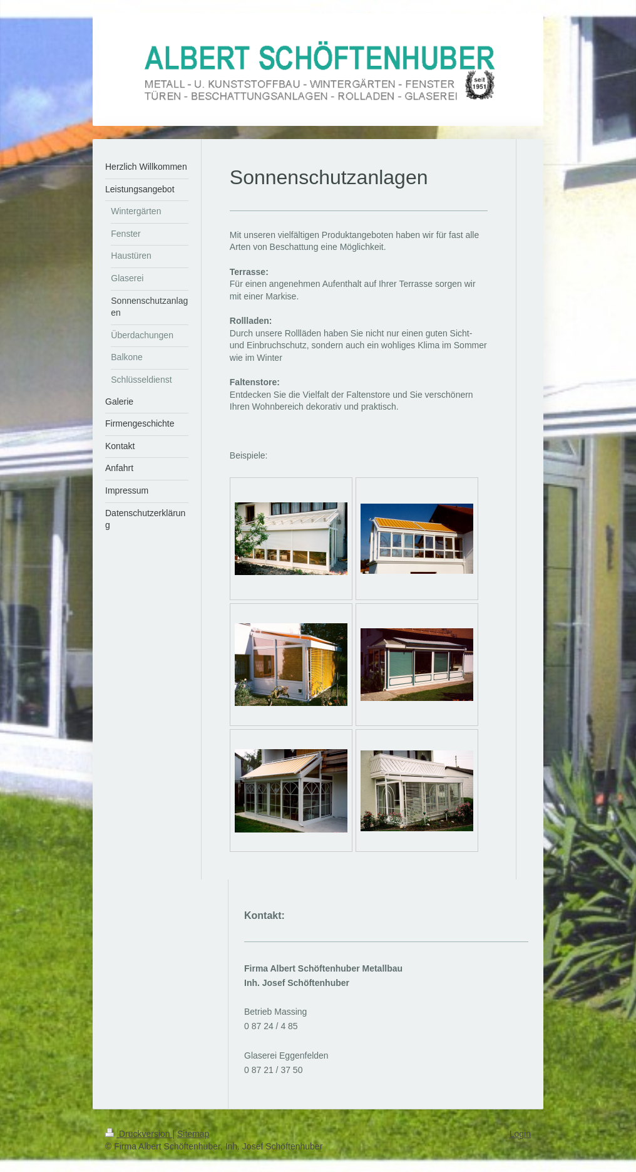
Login (520, 1134)
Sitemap (193, 1134)
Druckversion (138, 1134)
